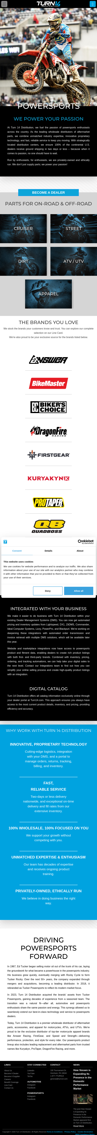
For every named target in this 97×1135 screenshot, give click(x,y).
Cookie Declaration (85, 1132)
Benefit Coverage (11, 1082)
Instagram (31, 1085)
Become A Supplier (12, 1076)
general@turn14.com (59, 1079)
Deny (48, 591)
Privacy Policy (70, 1132)
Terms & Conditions (55, 1132)
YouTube (30, 1073)
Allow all (78, 591)
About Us (8, 1071)
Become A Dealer (48, 192)
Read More (78, 1126)
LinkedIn (30, 1071)
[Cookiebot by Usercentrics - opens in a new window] (80, 541)
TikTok (29, 1076)
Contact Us (8, 1088)
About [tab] (80, 550)
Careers (7, 1079)
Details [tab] (48, 550)
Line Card (8, 1085)
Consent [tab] (17, 550)
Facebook (31, 1088)
